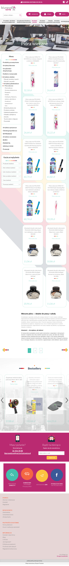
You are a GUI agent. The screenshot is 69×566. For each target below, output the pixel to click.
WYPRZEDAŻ (7, 134)
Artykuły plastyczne (10, 108)
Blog (4, 537)
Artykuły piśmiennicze (11, 83)
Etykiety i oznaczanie (10, 74)
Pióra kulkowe (8, 88)
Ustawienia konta (8, 514)
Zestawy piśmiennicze (11, 90)
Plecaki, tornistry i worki (11, 79)
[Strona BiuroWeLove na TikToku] (67, 2)
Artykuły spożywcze (10, 127)
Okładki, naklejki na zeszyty (10, 116)
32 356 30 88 (17, 451)
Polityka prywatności (9, 544)
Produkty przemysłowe (11, 62)
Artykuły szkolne (9, 77)
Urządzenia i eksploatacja (7, 70)
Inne (6, 105)
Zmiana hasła (7, 517)
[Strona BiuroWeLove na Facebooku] (63, 2)
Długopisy (7, 92)
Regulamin (6, 504)
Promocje (6, 149)
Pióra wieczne (9, 86)
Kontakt (5, 502)
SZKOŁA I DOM (8, 146)
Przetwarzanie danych (9, 546)
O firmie (5, 539)
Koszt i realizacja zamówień (11, 527)
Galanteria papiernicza (10, 112)
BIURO (5, 140)
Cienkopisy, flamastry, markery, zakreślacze (11, 98)
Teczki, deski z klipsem (11, 119)
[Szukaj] (20, 15)
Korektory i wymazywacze (9, 102)
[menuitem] (6, 21)
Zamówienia (6, 512)
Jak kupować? (7, 542)
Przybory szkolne (9, 110)
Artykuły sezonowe (9, 137)
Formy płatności (7, 525)
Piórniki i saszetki (9, 81)
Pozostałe (7, 121)
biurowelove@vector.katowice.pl (17, 453)
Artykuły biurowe (9, 65)
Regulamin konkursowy (10, 549)
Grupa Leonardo (62, 556)
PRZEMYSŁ (6, 143)
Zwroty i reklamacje (9, 500)
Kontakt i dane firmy (9, 535)
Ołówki (7, 94)
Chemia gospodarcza (10, 130)
